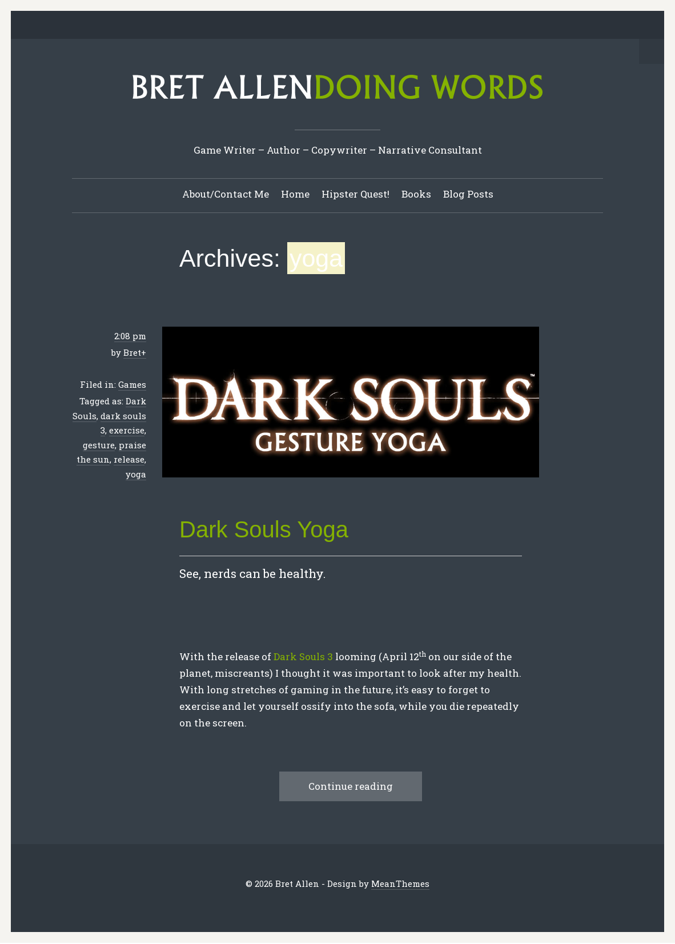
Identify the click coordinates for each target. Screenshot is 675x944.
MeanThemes (400, 884)
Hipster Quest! (355, 194)
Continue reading (350, 786)
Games (132, 385)
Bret (132, 353)
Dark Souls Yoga (263, 530)
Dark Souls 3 (303, 657)
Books (416, 194)
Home (295, 194)
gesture (99, 445)
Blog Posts (468, 194)
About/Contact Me (225, 194)
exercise (126, 430)
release (129, 459)
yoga (136, 474)
